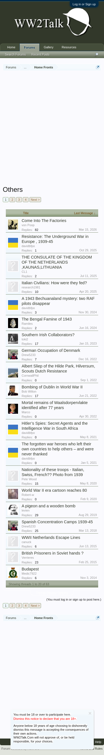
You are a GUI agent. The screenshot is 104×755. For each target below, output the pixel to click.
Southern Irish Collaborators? (48, 335)
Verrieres (28, 557)
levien (26, 510)
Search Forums (15, 54)
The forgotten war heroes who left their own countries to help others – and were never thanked (58, 449)
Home (11, 47)
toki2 (25, 339)
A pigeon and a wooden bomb (48, 506)
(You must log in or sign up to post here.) (73, 599)
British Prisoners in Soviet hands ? (52, 553)
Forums (29, 47)
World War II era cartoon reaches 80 (54, 490)
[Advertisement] (52, 129)
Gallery (49, 47)
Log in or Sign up (84, 4)
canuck (26, 542)
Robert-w (28, 494)
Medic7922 (29, 573)
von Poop (28, 225)
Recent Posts (40, 54)
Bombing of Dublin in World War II (52, 387)
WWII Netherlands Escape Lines (51, 537)
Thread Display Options (52, 592)
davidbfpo (28, 246)
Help (98, 742)
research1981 (31, 287)
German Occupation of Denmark (51, 350)
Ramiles (27, 323)
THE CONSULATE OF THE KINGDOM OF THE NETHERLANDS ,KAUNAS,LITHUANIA (57, 262)
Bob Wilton (29, 391)
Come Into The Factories (44, 220)
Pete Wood (29, 479)
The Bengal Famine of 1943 (47, 319)
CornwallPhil (30, 375)
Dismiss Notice (90, 713)
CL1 (24, 271)
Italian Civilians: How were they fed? (54, 283)
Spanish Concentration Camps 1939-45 (57, 522)
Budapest (30, 569)
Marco (26, 412)
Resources (69, 47)
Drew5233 (28, 355)
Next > (35, 199)
